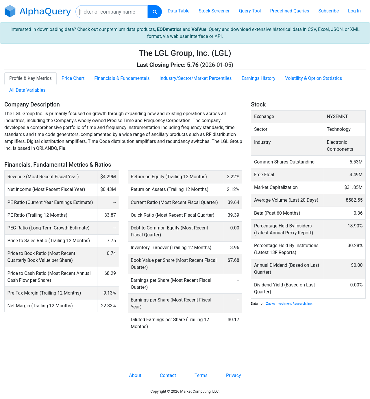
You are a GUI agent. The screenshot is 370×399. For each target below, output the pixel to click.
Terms (201, 375)
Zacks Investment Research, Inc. (289, 304)
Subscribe (328, 11)
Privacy (233, 375)
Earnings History (258, 78)
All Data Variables (27, 90)
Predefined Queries (289, 11)
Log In (354, 11)
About (135, 375)
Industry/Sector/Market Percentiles (196, 78)
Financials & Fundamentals (122, 78)
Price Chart (73, 78)
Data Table (179, 11)
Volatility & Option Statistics (313, 78)
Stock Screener (214, 11)
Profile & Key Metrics (30, 78)
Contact (168, 375)
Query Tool (250, 11)
